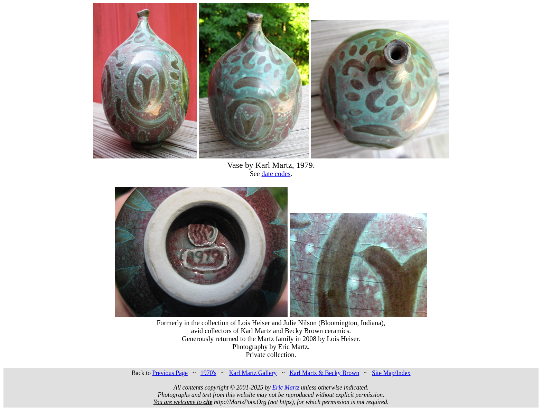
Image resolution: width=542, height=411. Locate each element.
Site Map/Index (391, 372)
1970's (208, 372)
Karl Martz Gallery (253, 372)
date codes (276, 173)
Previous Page (170, 372)
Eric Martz (286, 387)
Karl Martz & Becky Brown (324, 372)
